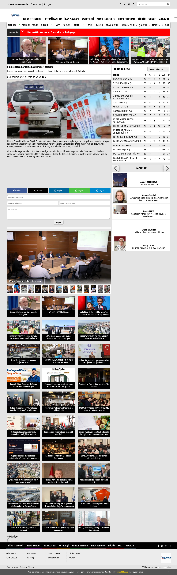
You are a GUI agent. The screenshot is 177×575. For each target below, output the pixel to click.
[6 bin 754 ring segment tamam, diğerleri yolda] (23, 354)
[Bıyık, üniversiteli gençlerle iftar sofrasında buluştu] (94, 450)
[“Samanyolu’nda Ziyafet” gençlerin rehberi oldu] (58, 402)
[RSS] (134, 4)
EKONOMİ (15, 77)
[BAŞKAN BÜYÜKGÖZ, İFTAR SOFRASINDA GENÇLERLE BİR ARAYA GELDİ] (94, 402)
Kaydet (58, 222)
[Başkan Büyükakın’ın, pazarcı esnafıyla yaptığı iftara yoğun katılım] (94, 354)
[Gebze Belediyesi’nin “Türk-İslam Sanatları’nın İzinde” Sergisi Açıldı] (23, 402)
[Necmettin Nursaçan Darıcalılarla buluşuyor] (26, 50)
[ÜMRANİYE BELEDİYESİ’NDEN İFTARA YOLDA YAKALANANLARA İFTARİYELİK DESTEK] (151, 50)
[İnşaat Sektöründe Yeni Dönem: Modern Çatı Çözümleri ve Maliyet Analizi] (23, 498)
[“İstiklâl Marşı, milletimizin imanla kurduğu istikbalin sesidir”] (58, 474)
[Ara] (168, 4)
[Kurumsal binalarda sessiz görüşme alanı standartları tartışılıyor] (58, 378)
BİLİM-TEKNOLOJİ (32, 19)
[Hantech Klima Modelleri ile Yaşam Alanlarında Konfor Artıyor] (23, 378)
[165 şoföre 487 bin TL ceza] (68, 50)
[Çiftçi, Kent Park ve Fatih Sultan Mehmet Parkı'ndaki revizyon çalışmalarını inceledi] (58, 330)
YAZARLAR (141, 168)
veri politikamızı (122, 572)
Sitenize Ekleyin (27, 567)
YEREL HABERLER (105, 19)
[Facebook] (120, 4)
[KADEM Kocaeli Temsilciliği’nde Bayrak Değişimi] (94, 498)
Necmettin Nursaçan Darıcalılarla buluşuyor (52, 32)
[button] (22, 31)
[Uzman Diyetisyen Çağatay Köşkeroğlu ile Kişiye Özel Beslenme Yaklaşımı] (94, 426)
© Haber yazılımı (156, 567)
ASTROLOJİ (88, 19)
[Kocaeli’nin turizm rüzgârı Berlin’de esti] (94, 474)
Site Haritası (12, 567)
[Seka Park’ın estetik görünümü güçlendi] (23, 522)
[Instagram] (129, 4)
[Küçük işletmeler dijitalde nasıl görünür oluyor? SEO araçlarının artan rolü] (23, 450)
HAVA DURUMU (126, 19)
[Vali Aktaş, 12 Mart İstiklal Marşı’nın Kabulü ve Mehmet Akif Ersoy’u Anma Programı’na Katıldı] (109, 50)
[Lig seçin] (158, 69)
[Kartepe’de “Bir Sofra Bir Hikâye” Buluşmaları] (58, 450)
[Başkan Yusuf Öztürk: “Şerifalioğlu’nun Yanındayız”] (58, 522)
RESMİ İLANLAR (53, 19)
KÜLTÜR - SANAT (146, 19)
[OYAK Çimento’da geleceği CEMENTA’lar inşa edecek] (94, 522)
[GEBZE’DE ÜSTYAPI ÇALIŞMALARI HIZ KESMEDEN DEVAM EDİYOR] (94, 330)
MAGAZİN (164, 19)
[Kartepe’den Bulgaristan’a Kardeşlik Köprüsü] (58, 426)
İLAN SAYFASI (71, 19)
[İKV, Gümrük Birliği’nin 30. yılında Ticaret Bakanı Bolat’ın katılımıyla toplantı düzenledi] (58, 498)
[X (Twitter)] (124, 4)
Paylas (17, 190)
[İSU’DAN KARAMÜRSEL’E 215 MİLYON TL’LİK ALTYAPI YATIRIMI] (58, 354)
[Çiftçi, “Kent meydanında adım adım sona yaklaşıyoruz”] (23, 474)
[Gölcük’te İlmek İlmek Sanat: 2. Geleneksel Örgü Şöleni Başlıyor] (23, 426)
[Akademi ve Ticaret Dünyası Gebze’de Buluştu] (94, 378)
